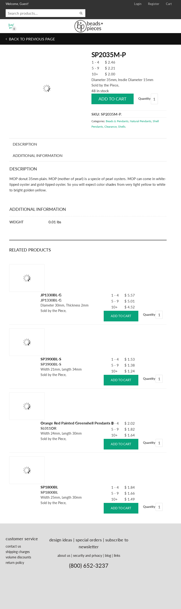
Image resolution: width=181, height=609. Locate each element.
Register (153, 4)
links (117, 555)
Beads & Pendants (117, 121)
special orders (89, 539)
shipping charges (18, 552)
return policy (15, 563)
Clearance (110, 126)
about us (64, 555)
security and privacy (87, 555)
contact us (13, 546)
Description (25, 144)
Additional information (37, 155)
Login (137, 4)
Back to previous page (31, 39)
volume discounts (18, 557)
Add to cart (113, 98)
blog (108, 555)
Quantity (144, 98)
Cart (169, 4)
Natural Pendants (140, 121)
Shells (121, 126)
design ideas (60, 539)
